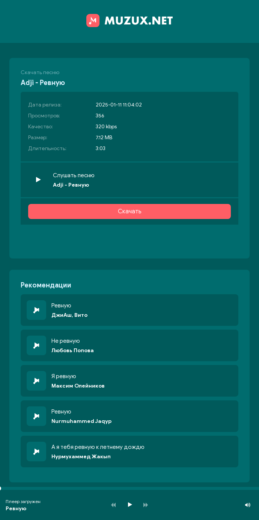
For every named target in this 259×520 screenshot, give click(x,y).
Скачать (130, 211)
